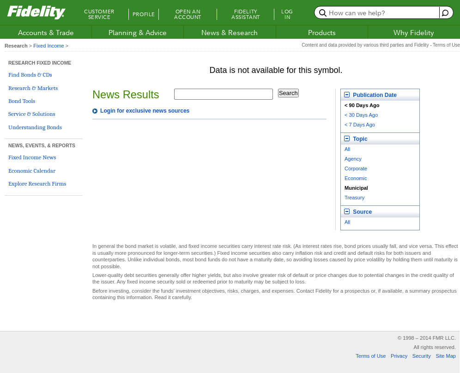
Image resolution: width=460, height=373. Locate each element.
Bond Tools (21, 100)
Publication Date (370, 95)
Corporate (356, 168)
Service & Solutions (31, 113)
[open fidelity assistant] (444, 12)
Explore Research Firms (37, 183)
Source (358, 212)
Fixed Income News (32, 157)
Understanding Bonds (35, 127)
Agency (353, 159)
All (347, 149)
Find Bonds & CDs (30, 74)
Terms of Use (371, 356)
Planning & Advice (138, 32)
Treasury (354, 197)
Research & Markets (33, 87)
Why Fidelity (413, 32)
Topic (356, 139)
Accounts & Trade (46, 32)
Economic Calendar (31, 170)
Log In (287, 14)
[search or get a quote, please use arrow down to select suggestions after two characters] (378, 12)
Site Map (446, 356)
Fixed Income (48, 45)
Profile (144, 14)
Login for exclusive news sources (144, 111)
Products (322, 32)
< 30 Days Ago (361, 115)
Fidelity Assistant (245, 14)
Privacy (399, 356)
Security (421, 356)
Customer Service (99, 14)
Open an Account (187, 14)
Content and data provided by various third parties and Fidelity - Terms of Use (381, 45)
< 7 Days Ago (360, 124)
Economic (356, 178)
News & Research (229, 32)
